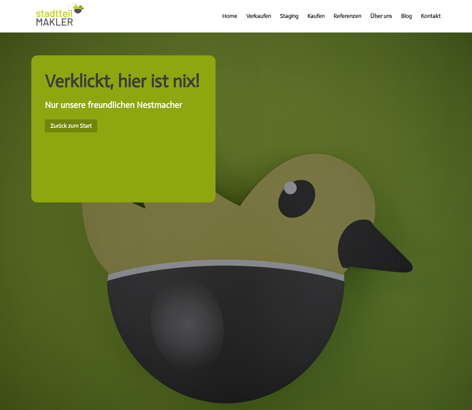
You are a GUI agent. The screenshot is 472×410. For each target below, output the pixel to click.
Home (229, 16)
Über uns (381, 16)
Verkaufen (258, 16)
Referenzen (347, 16)
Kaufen (315, 16)
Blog (406, 16)
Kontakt (431, 16)
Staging (289, 16)
